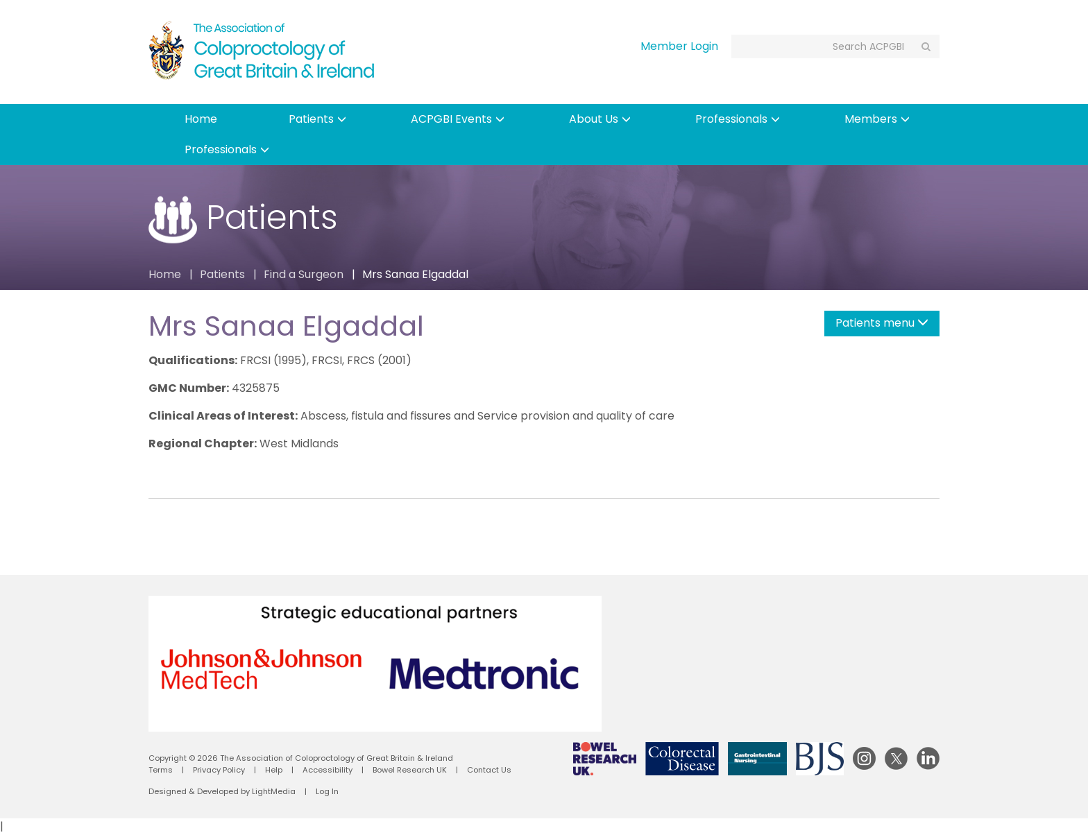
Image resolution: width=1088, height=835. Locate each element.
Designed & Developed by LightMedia (222, 791)
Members (877, 119)
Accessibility (327, 769)
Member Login (679, 46)
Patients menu (881, 323)
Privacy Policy (219, 769)
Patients (317, 119)
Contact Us (489, 769)
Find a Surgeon (303, 274)
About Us (600, 119)
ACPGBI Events (457, 119)
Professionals (737, 119)
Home (201, 119)
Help (273, 769)
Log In (327, 791)
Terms (160, 769)
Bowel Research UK (410, 769)
